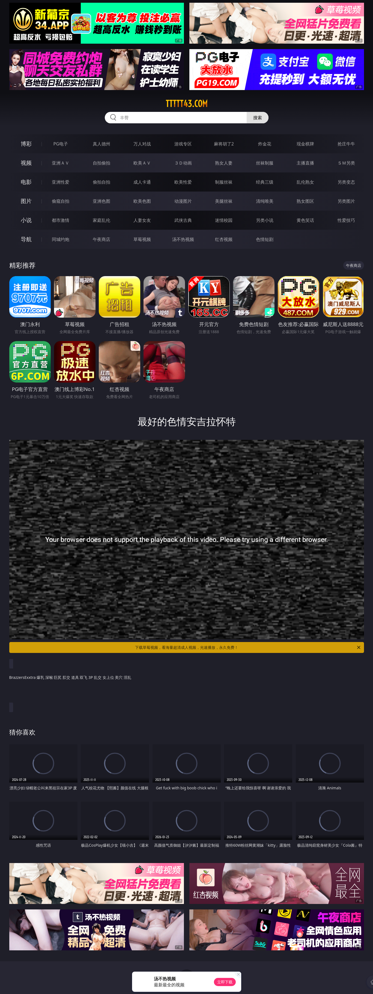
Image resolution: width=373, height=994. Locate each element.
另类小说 (264, 220)
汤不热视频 (183, 239)
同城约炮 (60, 239)
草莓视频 (142, 239)
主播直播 (305, 163)
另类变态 (346, 182)
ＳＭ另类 (346, 163)
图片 (26, 201)
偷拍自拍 (101, 182)
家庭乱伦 (101, 220)
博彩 (26, 143)
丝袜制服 (264, 163)
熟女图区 (305, 201)
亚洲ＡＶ (60, 163)
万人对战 (142, 144)
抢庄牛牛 (346, 144)
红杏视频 (223, 239)
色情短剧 (264, 239)
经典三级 (264, 182)
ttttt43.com (187, 103)
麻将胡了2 (224, 144)
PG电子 (60, 144)
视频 (26, 162)
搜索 (257, 118)
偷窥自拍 (60, 201)
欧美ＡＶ (142, 163)
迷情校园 (223, 220)
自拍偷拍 (101, 163)
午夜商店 (101, 239)
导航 (26, 239)
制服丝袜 (223, 182)
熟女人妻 (223, 163)
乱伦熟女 (305, 182)
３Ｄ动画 (183, 163)
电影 (26, 182)
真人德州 (101, 144)
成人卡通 (142, 182)
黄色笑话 (305, 220)
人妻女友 (142, 220)
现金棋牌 (305, 144)
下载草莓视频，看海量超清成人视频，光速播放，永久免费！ (248, 647)
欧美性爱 (183, 182)
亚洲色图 (101, 201)
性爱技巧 (346, 220)
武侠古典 (183, 220)
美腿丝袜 (223, 201)
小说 (26, 220)
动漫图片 (183, 201)
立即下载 (224, 981)
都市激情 (60, 220)
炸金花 (264, 144)
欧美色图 (142, 201)
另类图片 (346, 201)
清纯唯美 (264, 201)
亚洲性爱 (60, 182)
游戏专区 (183, 144)
